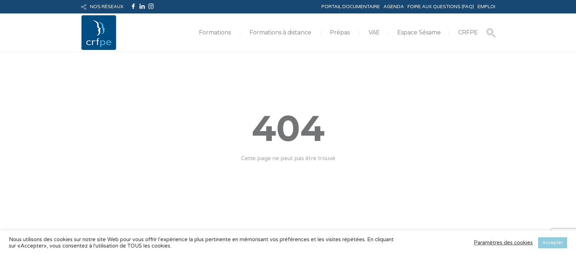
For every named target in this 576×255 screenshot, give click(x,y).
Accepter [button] (552, 242)
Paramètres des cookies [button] (503, 243)
